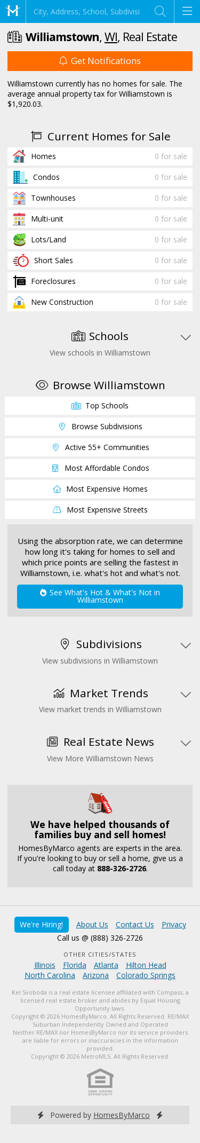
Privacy (174, 924)
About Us (92, 924)
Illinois (44, 965)
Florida (74, 965)
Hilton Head (146, 965)
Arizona (96, 975)
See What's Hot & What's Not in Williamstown (100, 596)
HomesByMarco (121, 1115)
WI (111, 36)
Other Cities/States (100, 954)
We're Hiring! (41, 924)
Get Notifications (99, 60)
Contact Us (135, 924)
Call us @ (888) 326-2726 (100, 938)
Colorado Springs (145, 975)
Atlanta (106, 965)
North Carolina (50, 975)
